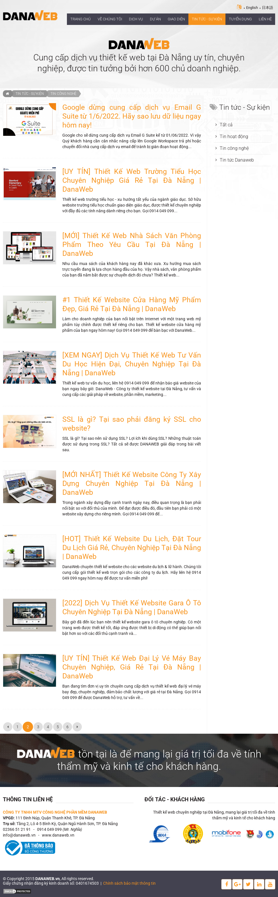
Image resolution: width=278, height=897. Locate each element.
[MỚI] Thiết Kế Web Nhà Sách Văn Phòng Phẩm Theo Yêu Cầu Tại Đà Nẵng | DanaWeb (131, 244)
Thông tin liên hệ (28, 799)
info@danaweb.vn (19, 835)
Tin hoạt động (234, 136)
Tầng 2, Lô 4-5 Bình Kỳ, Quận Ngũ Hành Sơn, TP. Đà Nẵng (67, 823)
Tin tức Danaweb (237, 160)
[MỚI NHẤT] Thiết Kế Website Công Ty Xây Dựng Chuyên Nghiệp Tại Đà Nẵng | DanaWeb (131, 483)
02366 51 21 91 (17, 829)
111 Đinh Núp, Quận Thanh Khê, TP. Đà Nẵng (55, 818)
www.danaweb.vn (58, 835)
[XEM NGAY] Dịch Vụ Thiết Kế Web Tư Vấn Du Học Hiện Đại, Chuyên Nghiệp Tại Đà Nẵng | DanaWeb (131, 364)
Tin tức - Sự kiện (30, 94)
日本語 (267, 7)
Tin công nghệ (63, 94)
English (252, 7)
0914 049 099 (49, 829)
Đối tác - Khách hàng (174, 799)
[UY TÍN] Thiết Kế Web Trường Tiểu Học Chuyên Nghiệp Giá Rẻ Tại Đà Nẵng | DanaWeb (131, 180)
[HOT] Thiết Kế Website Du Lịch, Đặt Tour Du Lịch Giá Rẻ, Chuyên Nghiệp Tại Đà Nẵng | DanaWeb (131, 548)
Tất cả (226, 124)
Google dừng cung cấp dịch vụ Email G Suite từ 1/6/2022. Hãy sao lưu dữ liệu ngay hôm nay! (131, 116)
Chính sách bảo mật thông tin (129, 883)
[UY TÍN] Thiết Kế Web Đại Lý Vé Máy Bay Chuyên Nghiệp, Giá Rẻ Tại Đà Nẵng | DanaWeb (131, 667)
